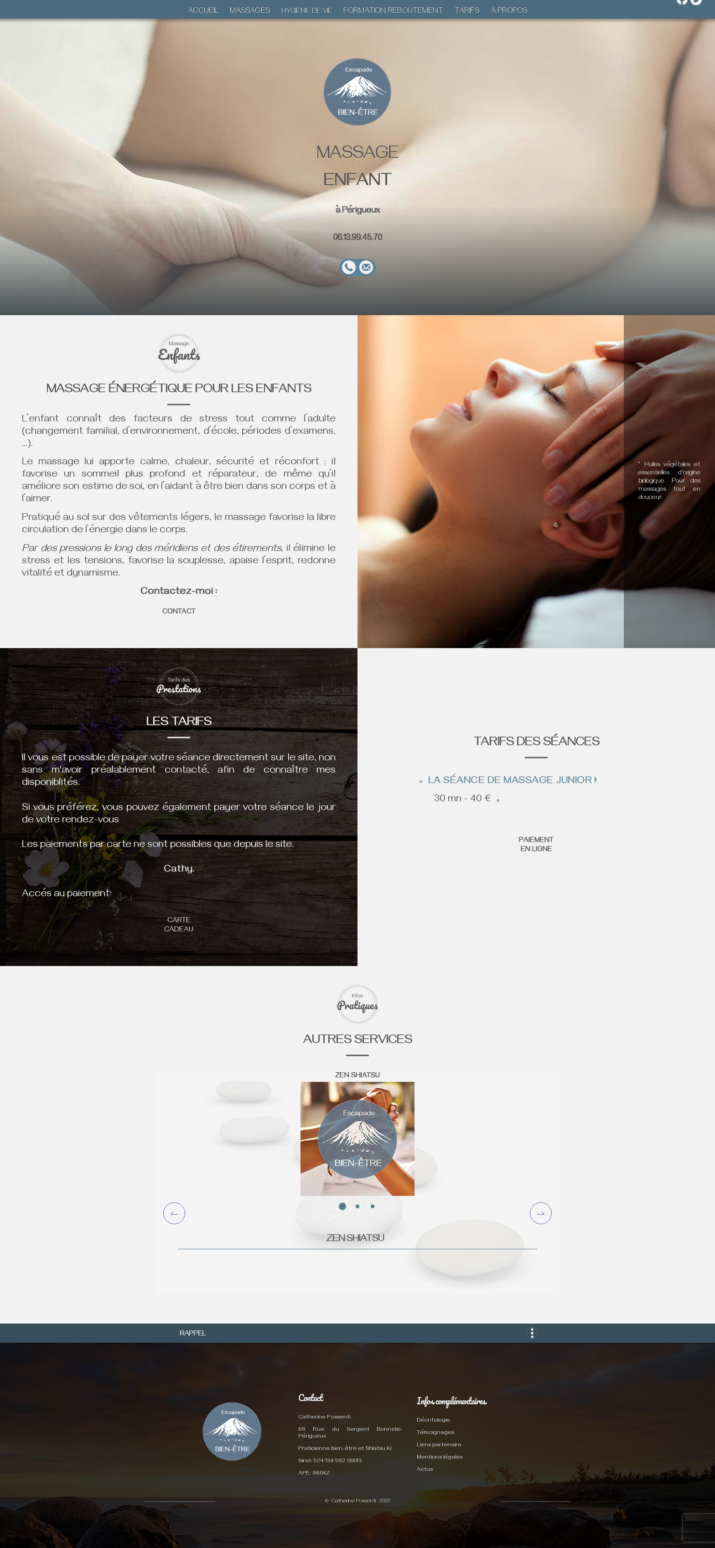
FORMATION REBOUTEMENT (393, 12)
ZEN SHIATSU (357, 1076)
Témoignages (435, 1433)
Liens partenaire (439, 1445)
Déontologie (433, 1421)
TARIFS (467, 12)
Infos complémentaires (451, 1400)
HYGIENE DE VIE (306, 12)
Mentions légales (439, 1457)
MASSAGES (250, 12)
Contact (310, 1397)
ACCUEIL (203, 12)
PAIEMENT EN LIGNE (536, 845)
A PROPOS (509, 12)
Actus (425, 1470)
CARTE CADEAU (178, 926)
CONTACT (179, 612)
